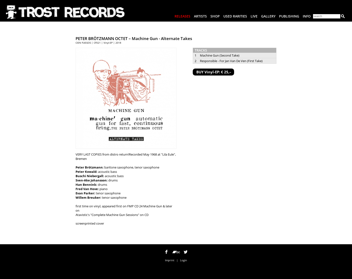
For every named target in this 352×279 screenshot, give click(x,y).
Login (183, 260)
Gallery (268, 16)
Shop (215, 16)
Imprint (169, 260)
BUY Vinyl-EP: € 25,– (213, 72)
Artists (200, 16)
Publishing (289, 16)
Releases (182, 16)
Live (254, 16)
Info (307, 16)
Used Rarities (235, 16)
